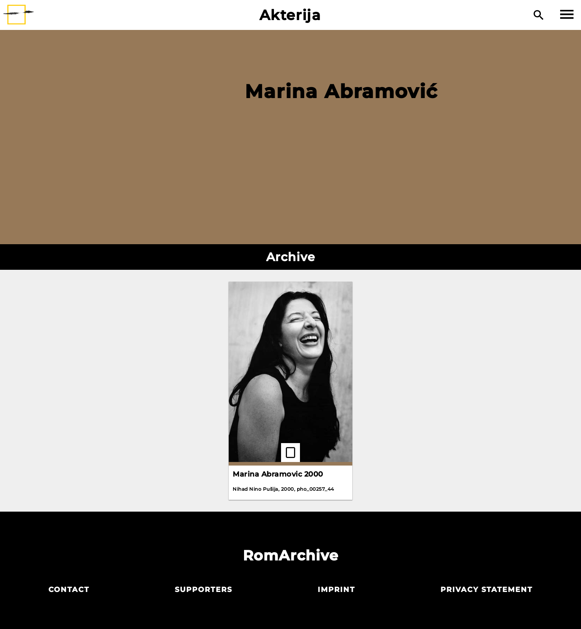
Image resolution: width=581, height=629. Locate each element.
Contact (68, 589)
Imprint (336, 589)
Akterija (290, 15)
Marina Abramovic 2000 (278, 474)
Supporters (203, 589)
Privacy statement (486, 589)
